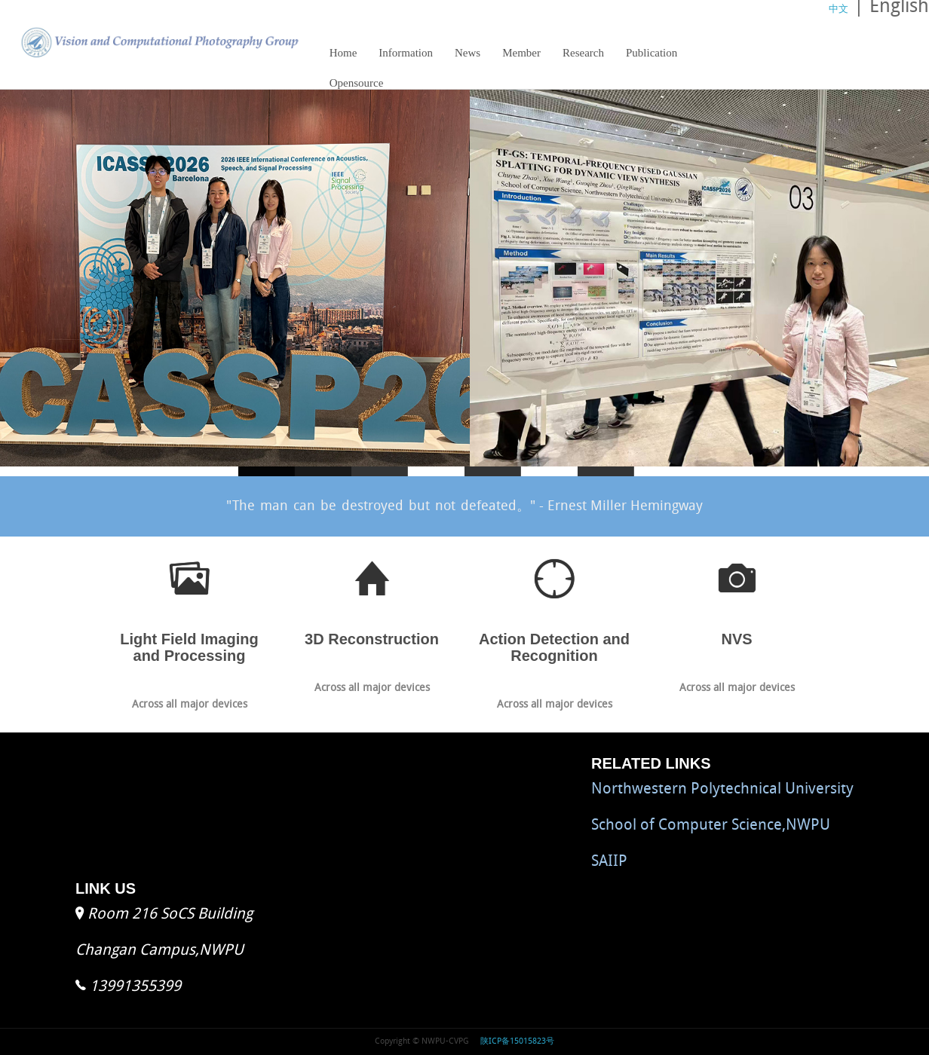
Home (343, 53)
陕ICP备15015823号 (516, 1042)
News (467, 53)
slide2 (379, 471)
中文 (838, 9)
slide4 (606, 471)
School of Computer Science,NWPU (710, 825)
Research (579, 57)
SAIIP (609, 862)
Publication (651, 53)
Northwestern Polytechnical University (722, 789)
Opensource (357, 83)
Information (406, 53)
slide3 (492, 471)
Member (521, 53)
